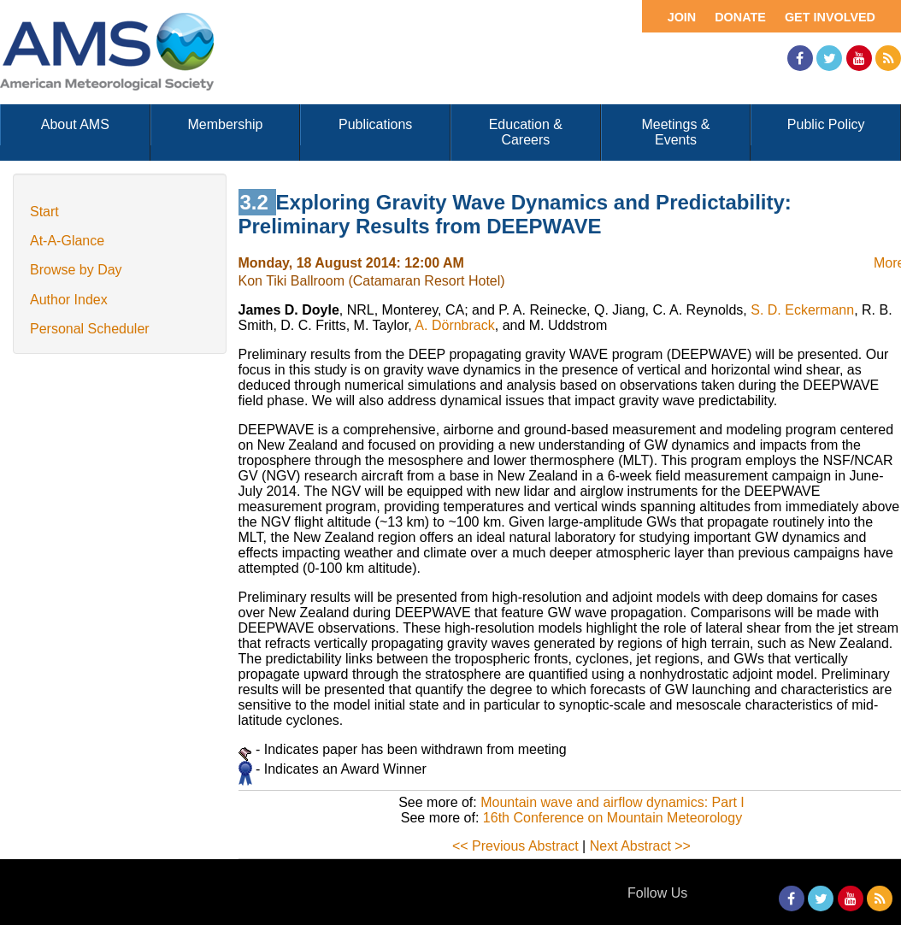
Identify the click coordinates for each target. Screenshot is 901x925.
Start (44, 211)
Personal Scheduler (90, 328)
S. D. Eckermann (802, 310)
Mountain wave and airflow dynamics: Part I (612, 802)
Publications (375, 124)
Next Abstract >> (640, 846)
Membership (224, 124)
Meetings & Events (675, 132)
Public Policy (826, 124)
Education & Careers (525, 132)
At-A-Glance (67, 240)
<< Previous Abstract (515, 846)
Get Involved (830, 17)
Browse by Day (76, 269)
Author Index (69, 299)
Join (682, 17)
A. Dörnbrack (454, 325)
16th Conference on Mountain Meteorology (612, 817)
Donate (740, 17)
